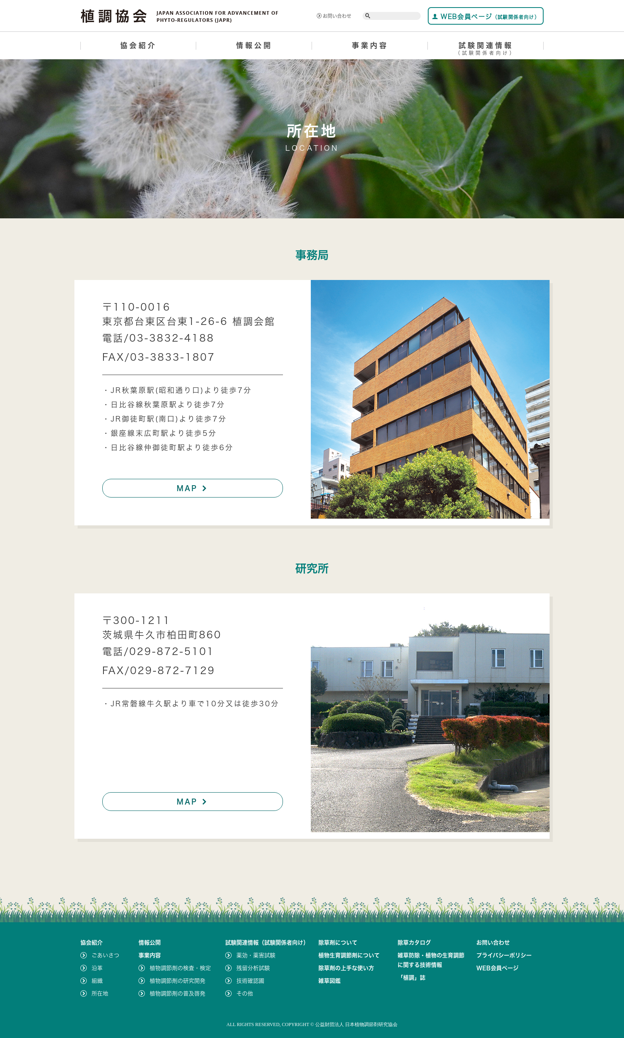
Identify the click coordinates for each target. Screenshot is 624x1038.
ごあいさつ (105, 955)
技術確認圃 (250, 981)
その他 (244, 993)
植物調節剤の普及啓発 (177, 993)
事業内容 (370, 45)
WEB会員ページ (486, 16)
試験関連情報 (486, 50)
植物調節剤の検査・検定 (180, 968)
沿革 (97, 968)
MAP (193, 488)
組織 (97, 981)
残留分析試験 (253, 968)
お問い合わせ (334, 16)
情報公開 (254, 45)
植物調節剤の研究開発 (177, 981)
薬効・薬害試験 (255, 955)
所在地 (100, 993)
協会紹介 (138, 45)
